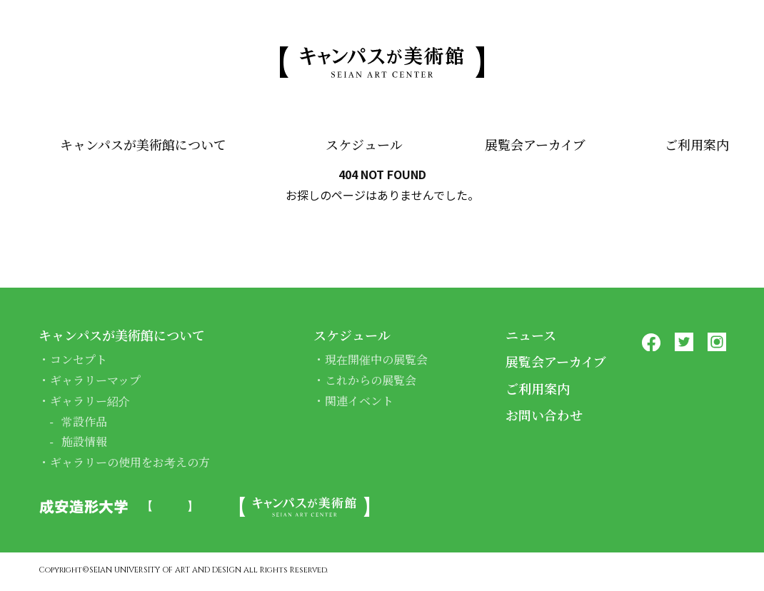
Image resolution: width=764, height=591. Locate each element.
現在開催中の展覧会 (376, 359)
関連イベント (359, 401)
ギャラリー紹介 (90, 401)
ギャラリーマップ (95, 380)
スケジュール (364, 144)
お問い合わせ (544, 414)
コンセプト (78, 359)
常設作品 (84, 421)
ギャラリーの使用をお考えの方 (130, 462)
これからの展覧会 (370, 380)
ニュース (531, 334)
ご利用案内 (697, 144)
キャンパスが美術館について (143, 144)
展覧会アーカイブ (535, 144)
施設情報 (84, 441)
